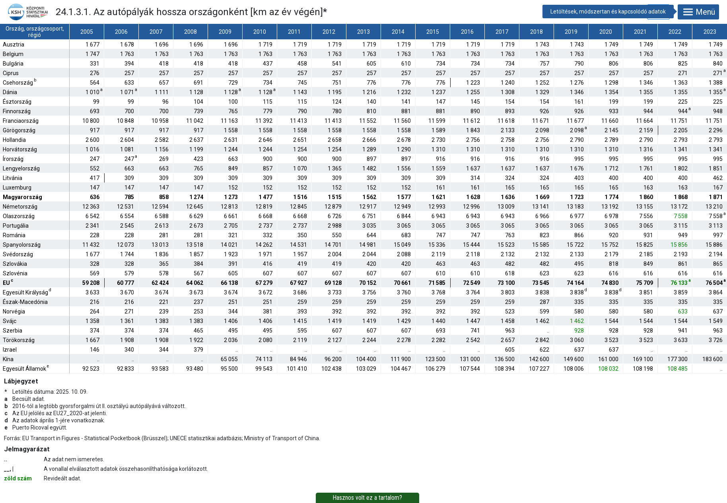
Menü (698, 12)
